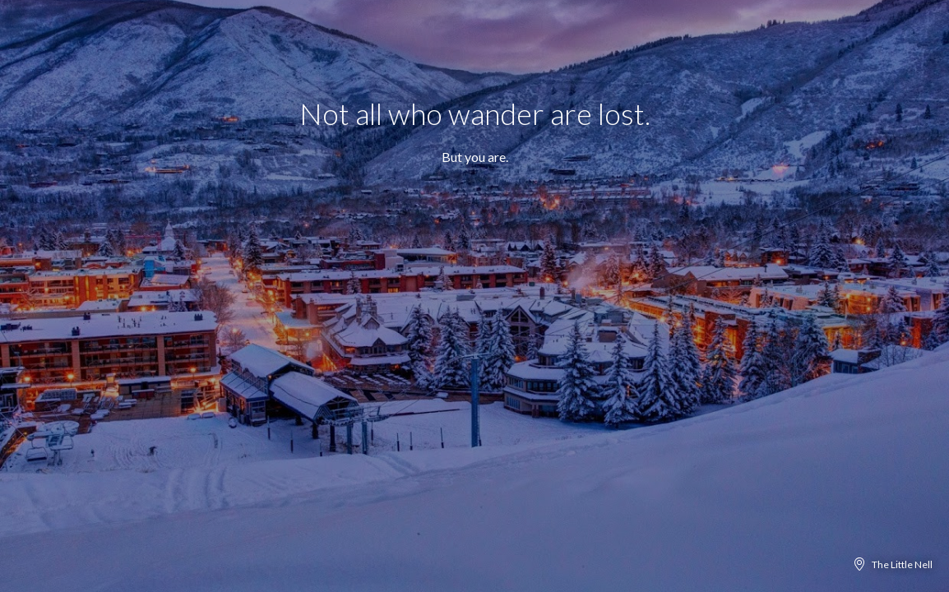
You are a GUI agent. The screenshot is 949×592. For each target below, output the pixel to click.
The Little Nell (902, 564)
